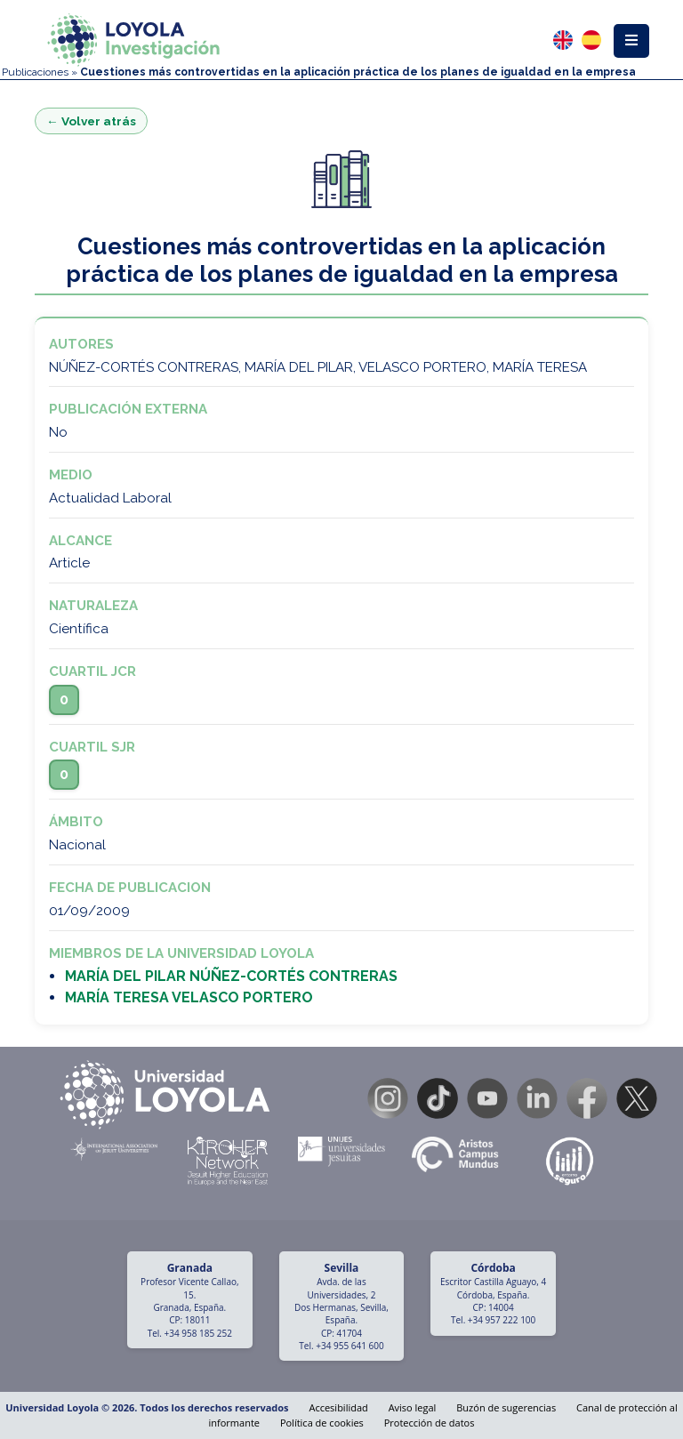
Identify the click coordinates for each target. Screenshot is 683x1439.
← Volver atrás (91, 121)
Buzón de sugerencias (506, 1407)
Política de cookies (322, 1422)
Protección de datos (429, 1422)
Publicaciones (35, 72)
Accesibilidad (338, 1407)
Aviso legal (413, 1407)
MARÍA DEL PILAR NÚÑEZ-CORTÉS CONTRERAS (231, 976)
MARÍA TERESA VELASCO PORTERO (189, 997)
